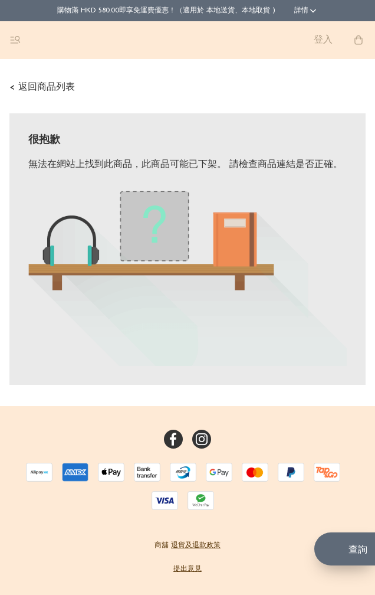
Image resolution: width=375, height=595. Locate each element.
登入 (323, 40)
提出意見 (187, 569)
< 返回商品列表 (42, 87)
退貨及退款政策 (196, 545)
